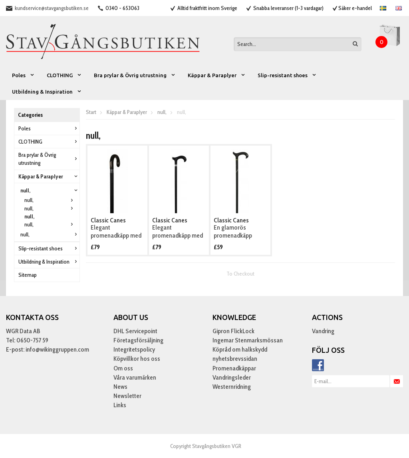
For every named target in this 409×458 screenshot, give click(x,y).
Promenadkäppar (234, 368)
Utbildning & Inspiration (47, 91)
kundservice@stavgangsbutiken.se (52, 8)
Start (91, 112)
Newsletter (127, 396)
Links (119, 405)
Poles (23, 75)
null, (49, 190)
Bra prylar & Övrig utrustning (135, 75)
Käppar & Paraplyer (217, 75)
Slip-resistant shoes (287, 75)
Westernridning (231, 386)
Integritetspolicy (134, 349)
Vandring (323, 331)
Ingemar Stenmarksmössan (247, 340)
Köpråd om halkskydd (239, 349)
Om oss (123, 368)
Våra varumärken (134, 377)
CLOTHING (64, 75)
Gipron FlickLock (233, 331)
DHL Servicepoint (135, 331)
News (120, 386)
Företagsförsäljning (138, 340)
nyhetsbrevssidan (234, 358)
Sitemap (27, 274)
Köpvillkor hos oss (136, 358)
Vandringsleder (231, 377)
